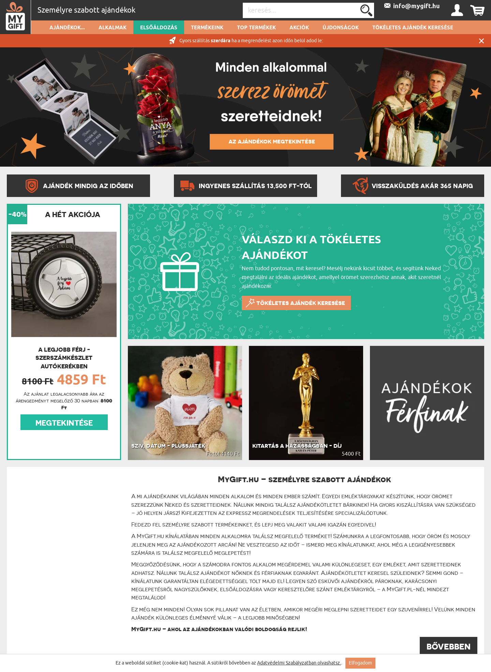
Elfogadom (360, 663)
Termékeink (207, 28)
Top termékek (256, 28)
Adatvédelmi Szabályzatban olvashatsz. (299, 663)
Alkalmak (113, 28)
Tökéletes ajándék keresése (412, 28)
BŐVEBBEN (449, 647)
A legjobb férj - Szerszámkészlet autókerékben (63, 358)
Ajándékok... (67, 28)
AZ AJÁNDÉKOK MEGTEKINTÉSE (271, 141)
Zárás (481, 40)
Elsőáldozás (158, 28)
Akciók (299, 28)
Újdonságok (341, 28)
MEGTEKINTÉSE (64, 422)
